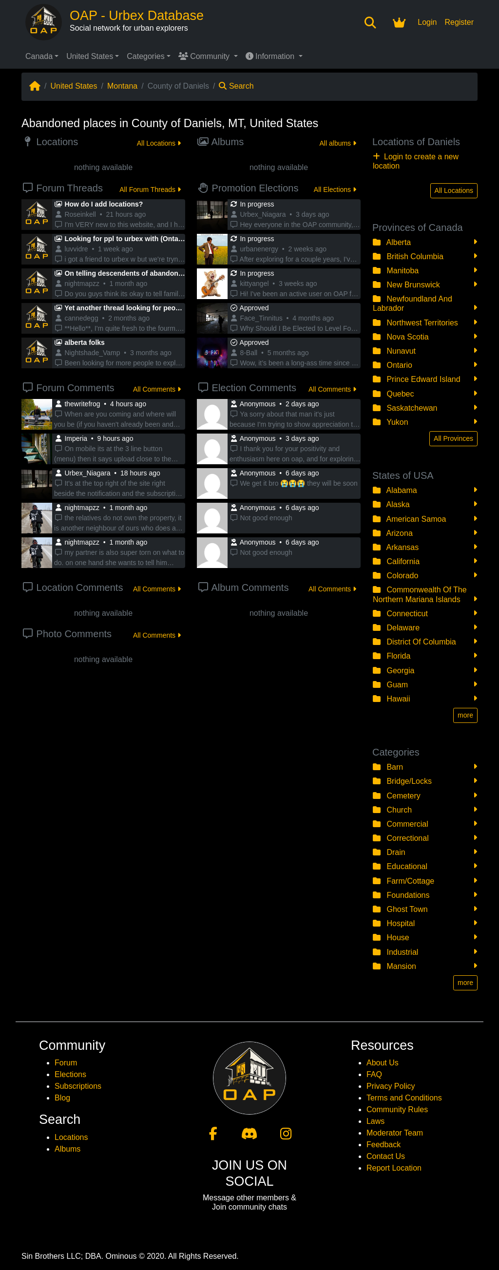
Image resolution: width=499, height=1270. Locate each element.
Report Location (394, 1168)
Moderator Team (394, 1133)
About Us (382, 1063)
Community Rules (397, 1109)
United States (89, 56)
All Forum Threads (150, 189)
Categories (145, 56)
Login (427, 22)
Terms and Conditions (404, 1098)
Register (459, 22)
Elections (70, 1074)
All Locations (159, 143)
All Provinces (453, 438)
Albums (67, 1149)
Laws (375, 1121)
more (465, 715)
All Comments (157, 389)
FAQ (374, 1074)
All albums (338, 143)
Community (205, 56)
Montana (122, 86)
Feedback (383, 1144)
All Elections (335, 189)
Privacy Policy (390, 1086)
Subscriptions (78, 1086)
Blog (62, 1098)
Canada (39, 56)
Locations (71, 1137)
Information (271, 56)
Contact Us (385, 1156)
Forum (66, 1063)
